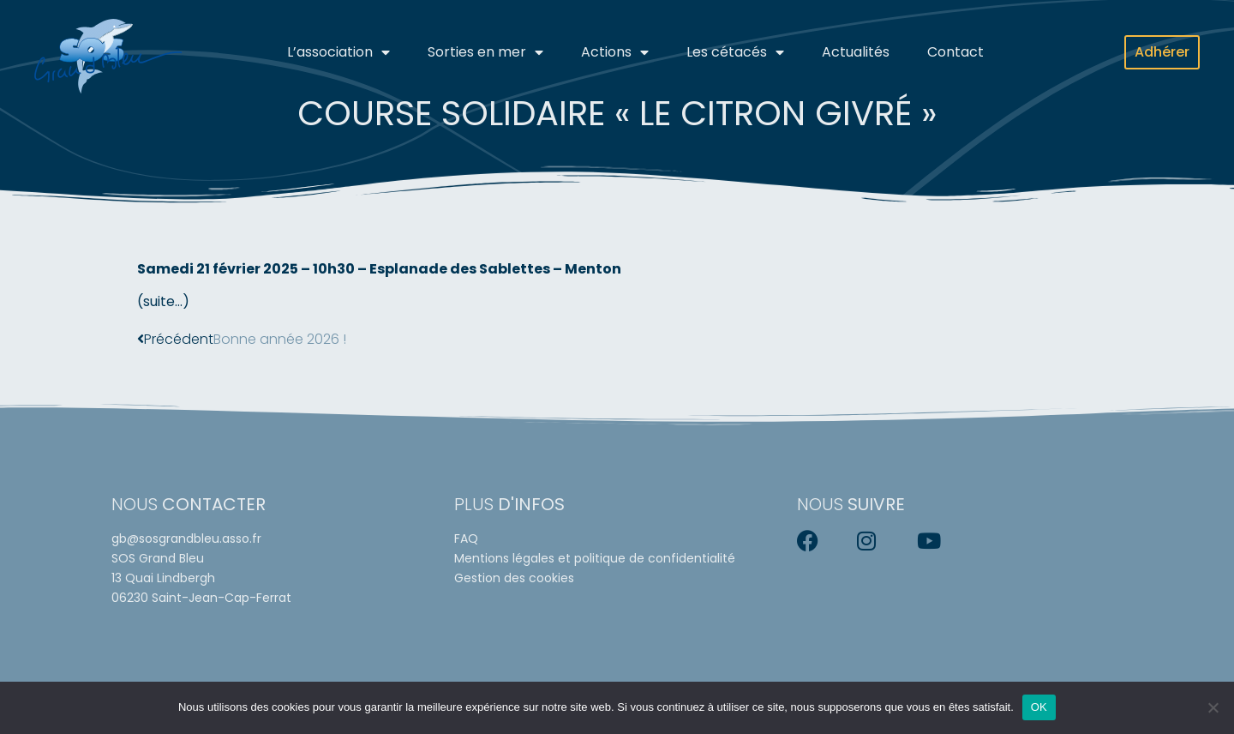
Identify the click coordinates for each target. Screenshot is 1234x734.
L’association (338, 52)
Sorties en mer (485, 52)
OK (1039, 707)
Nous (188, 504)
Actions (615, 52)
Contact (955, 52)
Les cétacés (735, 52)
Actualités (856, 52)
